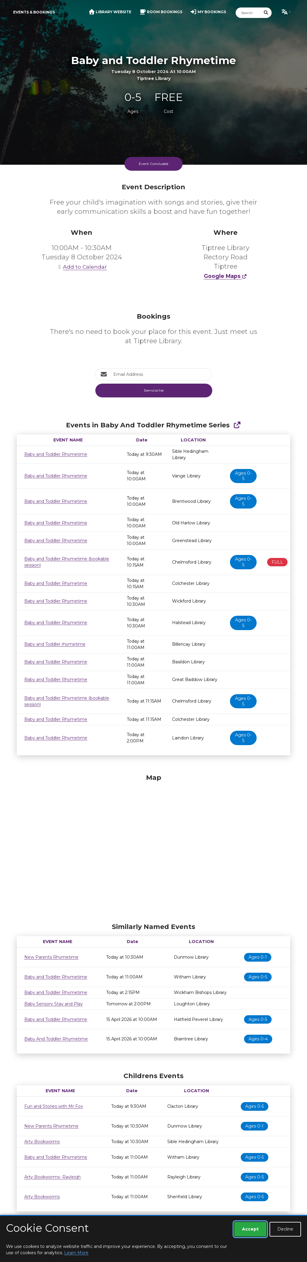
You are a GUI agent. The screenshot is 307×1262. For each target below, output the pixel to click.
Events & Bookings (34, 12)
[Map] (153, 847)
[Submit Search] (266, 12)
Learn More (76, 1252)
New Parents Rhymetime (51, 957)
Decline (285, 1229)
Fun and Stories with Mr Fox (53, 1106)
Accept (250, 1229)
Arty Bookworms (42, 1141)
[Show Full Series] (237, 425)
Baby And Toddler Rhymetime (56, 1039)
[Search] (248, 12)
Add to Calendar (81, 267)
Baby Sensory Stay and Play (53, 1004)
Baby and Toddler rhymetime (54, 644)
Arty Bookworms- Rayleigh (52, 1177)
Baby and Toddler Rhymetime (55, 454)
